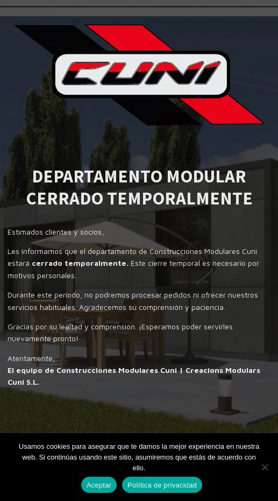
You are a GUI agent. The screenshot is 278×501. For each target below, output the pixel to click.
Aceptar (99, 485)
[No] (264, 467)
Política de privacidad (162, 485)
